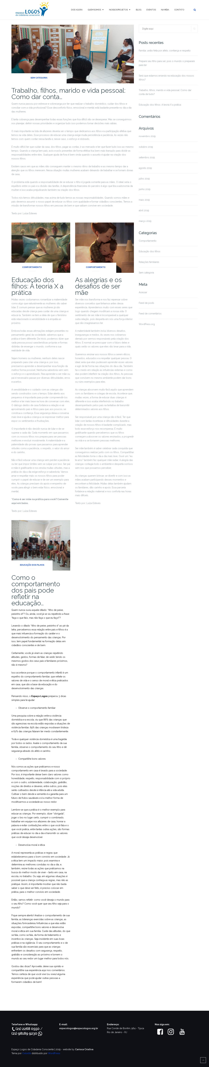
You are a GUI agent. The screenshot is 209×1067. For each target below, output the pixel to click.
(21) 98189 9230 (26, 1033)
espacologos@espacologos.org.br (78, 1028)
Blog (138, 9)
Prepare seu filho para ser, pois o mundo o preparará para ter (167, 63)
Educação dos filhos (32, 565)
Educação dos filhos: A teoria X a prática (37, 286)
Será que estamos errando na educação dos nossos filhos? (166, 77)
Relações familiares (149, 262)
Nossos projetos (118, 9)
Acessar (143, 292)
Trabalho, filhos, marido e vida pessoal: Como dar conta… (68, 93)
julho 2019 (144, 178)
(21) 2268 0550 (25, 1029)
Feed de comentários (150, 313)
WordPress (54, 1053)
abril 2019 (144, 210)
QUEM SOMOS (94, 9)
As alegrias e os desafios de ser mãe (98, 286)
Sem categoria (39, 78)
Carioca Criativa (84, 1049)
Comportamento (32, 267)
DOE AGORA (76, 9)
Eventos (151, 9)
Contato (179, 9)
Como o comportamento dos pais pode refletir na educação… (35, 590)
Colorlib (26, 1053)
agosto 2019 (145, 168)
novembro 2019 (147, 136)
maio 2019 (144, 200)
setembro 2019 (147, 157)
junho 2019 (144, 189)
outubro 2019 (146, 147)
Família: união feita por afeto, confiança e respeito (165, 50)
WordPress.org (147, 324)
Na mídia (165, 9)
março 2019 (145, 221)
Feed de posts (146, 303)
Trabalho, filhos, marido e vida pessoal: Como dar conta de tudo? (165, 92)
